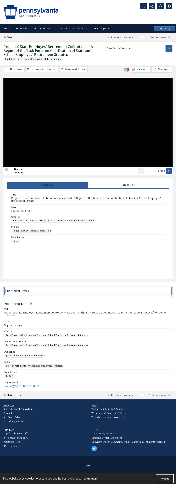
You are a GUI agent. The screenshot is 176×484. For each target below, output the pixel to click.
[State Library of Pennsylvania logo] (30, 12)
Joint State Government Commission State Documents (33, 59)
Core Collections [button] (44, 28)
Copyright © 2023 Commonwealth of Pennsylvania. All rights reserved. (128, 442)
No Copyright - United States (21, 386)
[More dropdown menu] (164, 28)
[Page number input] (151, 171)
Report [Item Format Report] (16, 241)
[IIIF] (126, 69)
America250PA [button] (102, 28)
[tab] (47, 185)
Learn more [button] (91, 478)
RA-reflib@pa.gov (13, 446)
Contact (88, 465)
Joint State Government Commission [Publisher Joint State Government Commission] (32, 231)
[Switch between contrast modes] (169, 6)
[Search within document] (169, 48)
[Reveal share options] (152, 6)
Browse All (21, 28)
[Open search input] (143, 6)
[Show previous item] (141, 171)
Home (6, 28)
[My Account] (160, 6)
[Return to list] (26, 37)
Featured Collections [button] (73, 28)
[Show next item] (169, 171)
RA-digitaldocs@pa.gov (15, 438)
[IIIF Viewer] (140, 69)
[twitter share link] (94, 448)
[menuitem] (88, 465)
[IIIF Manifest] (161, 69)
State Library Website (102, 434)
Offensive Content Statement (106, 438)
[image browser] (16, 171)
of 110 (161, 171)
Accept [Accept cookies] (165, 478)
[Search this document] (136, 48)
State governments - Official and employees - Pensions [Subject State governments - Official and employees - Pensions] (35, 366)
